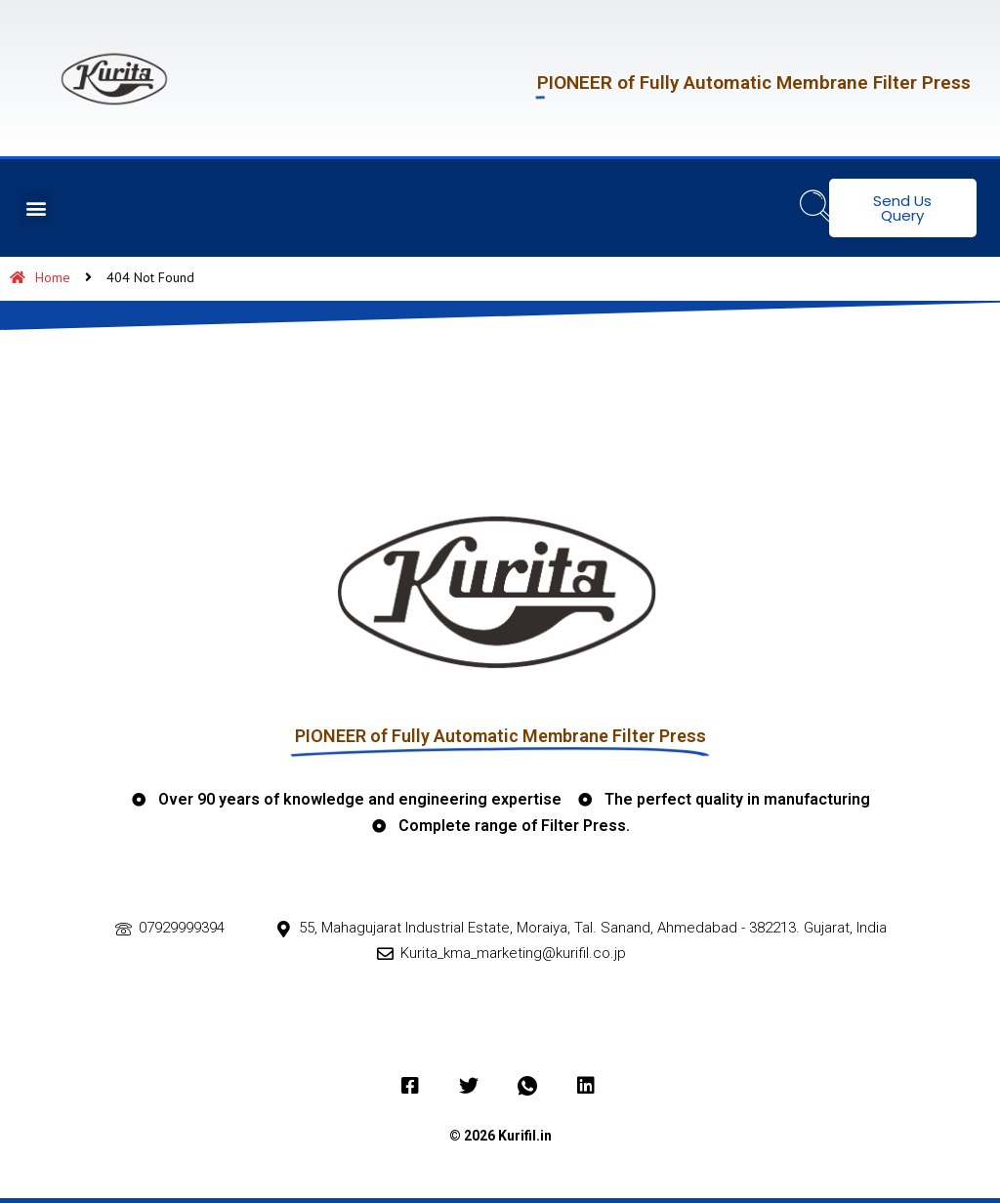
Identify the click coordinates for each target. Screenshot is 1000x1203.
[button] (36, 208)
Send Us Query (902, 208)
